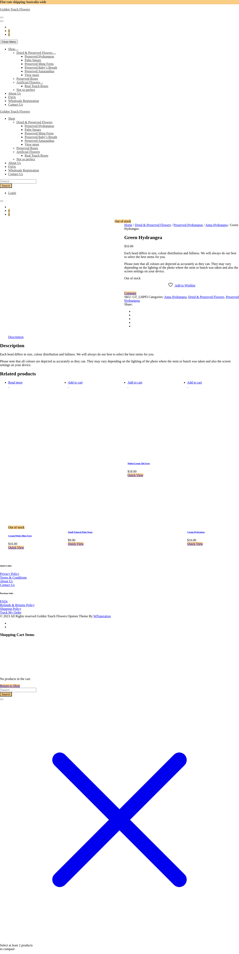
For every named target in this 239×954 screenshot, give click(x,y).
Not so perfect (25, 89)
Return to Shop (10, 682)
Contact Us (15, 104)
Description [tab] (16, 333)
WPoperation (102, 612)
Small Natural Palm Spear (80, 528)
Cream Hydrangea (196, 528)
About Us (14, 93)
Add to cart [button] (75, 378)
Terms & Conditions (13, 573)
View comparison (11, 952)
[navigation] (119, 76)
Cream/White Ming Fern (20, 532)
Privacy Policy (9, 570)
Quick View (16, 543)
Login (12, 193)
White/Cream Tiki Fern (139, 459)
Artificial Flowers (28, 82)
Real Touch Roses (36, 86)
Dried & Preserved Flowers (34, 52)
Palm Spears (33, 60)
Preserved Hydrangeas (39, 56)
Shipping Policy (10, 605)
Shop (11, 49)
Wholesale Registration (23, 101)
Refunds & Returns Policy (17, 601)
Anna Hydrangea (216, 225)
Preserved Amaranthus (39, 71)
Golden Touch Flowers (15, 9)
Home (128, 225)
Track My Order (10, 608)
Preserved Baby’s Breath (41, 67)
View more (32, 75)
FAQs (12, 97)
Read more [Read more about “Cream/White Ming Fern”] (15, 378)
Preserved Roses (27, 78)
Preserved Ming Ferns (39, 64)
